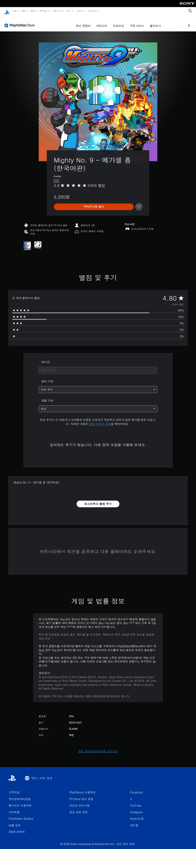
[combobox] (98, 366)
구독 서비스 (116, 22)
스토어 (79, 10)
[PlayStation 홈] (7, 11)
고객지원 (92, 10)
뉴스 (69, 10)
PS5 (24, 10)
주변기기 (57, 10)
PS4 (33, 10)
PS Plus (43, 10)
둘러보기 (134, 22)
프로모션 (97, 22)
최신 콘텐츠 (62, 22)
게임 (14, 10)
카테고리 (80, 22)
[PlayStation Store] (20, 21)
